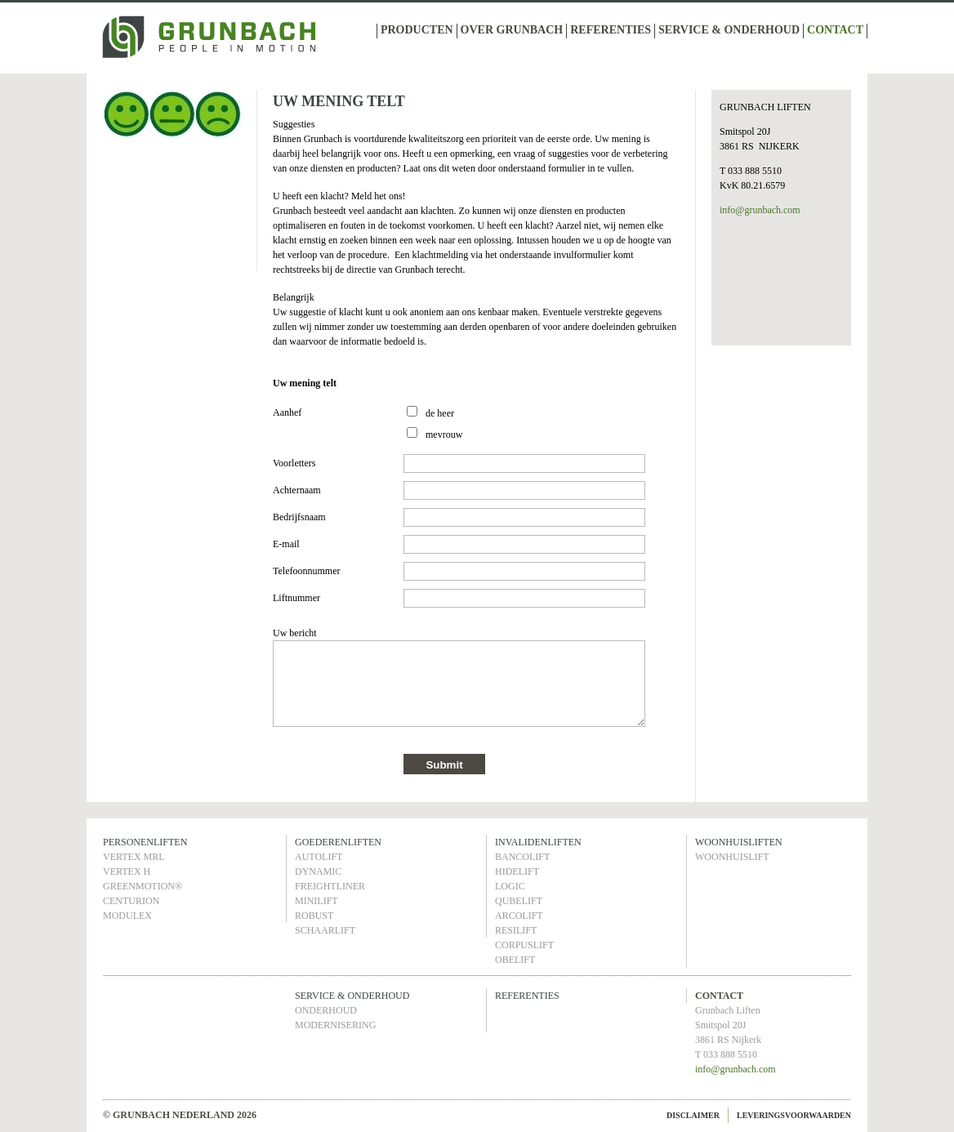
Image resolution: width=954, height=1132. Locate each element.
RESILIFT (516, 930)
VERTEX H (126, 871)
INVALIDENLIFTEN (538, 842)
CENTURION (131, 901)
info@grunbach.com (760, 210)
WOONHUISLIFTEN (738, 842)
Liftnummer (296, 598)
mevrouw (444, 434)
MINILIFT (316, 901)
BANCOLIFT (522, 856)
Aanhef (287, 412)
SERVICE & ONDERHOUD (729, 30)
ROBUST (314, 915)
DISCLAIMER (693, 1115)
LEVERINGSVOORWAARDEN (794, 1115)
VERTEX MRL (134, 856)
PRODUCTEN (417, 30)
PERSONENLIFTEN (145, 842)
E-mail (286, 544)
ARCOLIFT (519, 915)
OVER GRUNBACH (512, 30)
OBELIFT (515, 959)
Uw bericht (295, 633)
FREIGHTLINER (330, 886)
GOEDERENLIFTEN (338, 842)
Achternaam (297, 490)
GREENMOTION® (142, 886)
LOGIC (510, 886)
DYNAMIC (318, 871)
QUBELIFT (518, 901)
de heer (440, 413)
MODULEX (127, 915)
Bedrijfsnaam (299, 517)
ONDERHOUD (326, 1010)
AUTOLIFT (318, 856)
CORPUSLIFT (524, 945)
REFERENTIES (610, 30)
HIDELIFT (517, 871)
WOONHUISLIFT (732, 856)
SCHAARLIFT (325, 930)
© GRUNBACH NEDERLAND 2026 (179, 1115)
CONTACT (835, 30)
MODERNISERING (335, 1025)
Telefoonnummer (306, 571)
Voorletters (294, 463)
